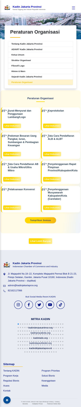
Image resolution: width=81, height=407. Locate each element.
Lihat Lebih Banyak (40, 241)
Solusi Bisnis (48, 375)
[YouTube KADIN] (50, 305)
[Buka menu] (73, 8)
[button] (18, 324)
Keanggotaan (49, 380)
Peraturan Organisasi (22, 82)
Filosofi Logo (17, 66)
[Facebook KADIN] (29, 305)
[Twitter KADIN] (39, 305)
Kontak (6, 390)
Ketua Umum (17, 55)
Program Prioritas (51, 370)
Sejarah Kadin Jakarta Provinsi (26, 76)
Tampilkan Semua (40, 220)
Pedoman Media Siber (54, 404)
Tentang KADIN (11, 370)
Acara (6, 385)
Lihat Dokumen (12, 126)
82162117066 (15, 290)
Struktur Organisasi (21, 60)
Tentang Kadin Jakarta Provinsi (26, 44)
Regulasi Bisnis (11, 380)
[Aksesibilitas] (7, 400)
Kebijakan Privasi (37, 404)
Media (45, 385)
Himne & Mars (18, 71)
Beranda (25, 404)
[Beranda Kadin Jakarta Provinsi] (24, 8)
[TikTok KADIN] (60, 305)
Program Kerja (10, 375)
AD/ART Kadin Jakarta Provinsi (26, 49)
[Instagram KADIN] (18, 305)
